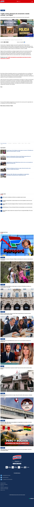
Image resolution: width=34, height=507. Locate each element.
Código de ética (3, 483)
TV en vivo (2, 485)
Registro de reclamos (3, 484)
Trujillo (1, 144)
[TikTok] (20, 463)
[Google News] (19, 463)
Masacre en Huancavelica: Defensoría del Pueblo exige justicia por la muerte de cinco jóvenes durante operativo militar (19, 157)
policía (26, 143)
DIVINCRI (19, 143)
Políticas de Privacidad (4, 488)
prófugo (29, 143)
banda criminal (15, 143)
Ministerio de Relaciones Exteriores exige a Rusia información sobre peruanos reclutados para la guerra (19, 169)
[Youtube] (16, 463)
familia (23, 143)
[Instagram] (17, 463)
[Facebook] (13, 463)
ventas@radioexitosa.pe (6, 475)
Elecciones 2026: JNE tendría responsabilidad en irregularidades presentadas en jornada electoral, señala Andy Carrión (18, 175)
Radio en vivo (2, 490)
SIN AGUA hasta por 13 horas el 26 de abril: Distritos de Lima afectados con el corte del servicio (17, 207)
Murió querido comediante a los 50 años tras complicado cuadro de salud (14, 197)
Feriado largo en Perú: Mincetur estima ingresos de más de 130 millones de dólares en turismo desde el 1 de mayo (20, 151)
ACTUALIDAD (9, 143)
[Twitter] (14, 463)
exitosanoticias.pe (5, 477)
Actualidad (2, 10)
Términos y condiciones (4, 487)
